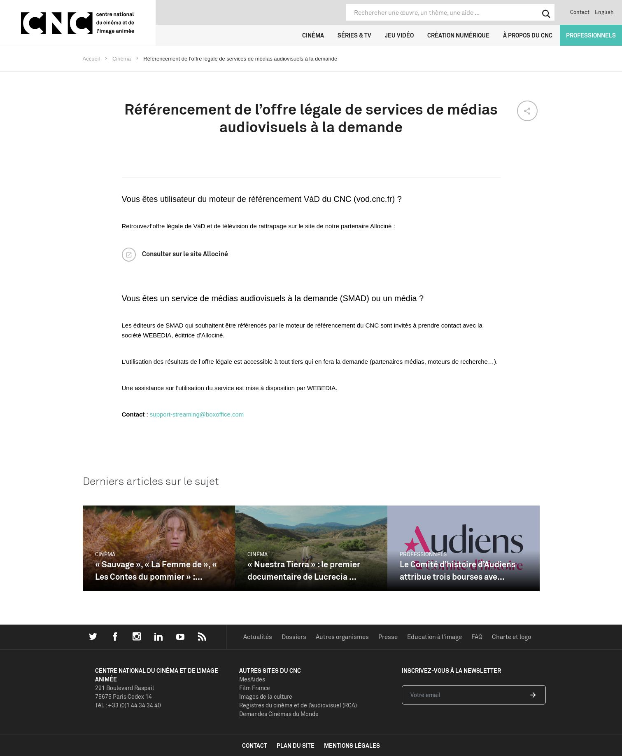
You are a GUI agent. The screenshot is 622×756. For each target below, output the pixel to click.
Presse (388, 637)
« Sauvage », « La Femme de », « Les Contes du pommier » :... (156, 570)
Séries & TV (354, 35)
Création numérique (458, 35)
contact (254, 745)
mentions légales (352, 745)
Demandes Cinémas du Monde (279, 713)
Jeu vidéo (399, 35)
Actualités (257, 637)
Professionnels (591, 35)
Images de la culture (265, 696)
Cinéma (313, 35)
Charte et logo (511, 637)
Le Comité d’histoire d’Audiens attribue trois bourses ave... (457, 570)
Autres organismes (342, 637)
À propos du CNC (527, 35)
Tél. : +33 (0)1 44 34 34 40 (128, 705)
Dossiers (294, 637)
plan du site (295, 745)
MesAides (252, 679)
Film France (254, 687)
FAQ (476, 637)
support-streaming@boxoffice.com (197, 414)
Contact (579, 12)
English (604, 12)
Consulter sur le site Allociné (185, 254)
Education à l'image (434, 637)
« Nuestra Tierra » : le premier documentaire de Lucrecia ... (303, 570)
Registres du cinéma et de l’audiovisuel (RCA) (298, 705)
